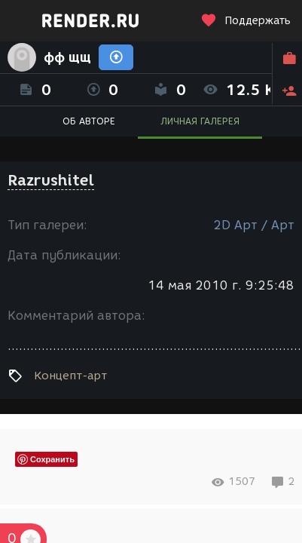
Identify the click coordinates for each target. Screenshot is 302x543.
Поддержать (245, 21)
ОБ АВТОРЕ (89, 121)
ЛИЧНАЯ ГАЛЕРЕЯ (199, 121)
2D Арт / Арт (253, 225)
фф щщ (67, 57)
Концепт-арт (70, 375)
